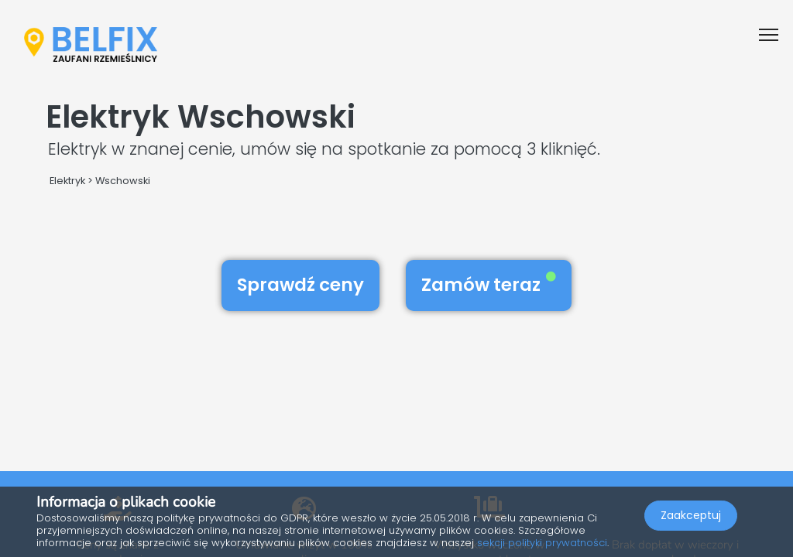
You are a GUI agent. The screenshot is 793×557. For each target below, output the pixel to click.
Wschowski (122, 180)
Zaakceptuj (691, 515)
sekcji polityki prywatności (542, 542)
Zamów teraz (488, 285)
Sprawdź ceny (300, 284)
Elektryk (67, 180)
